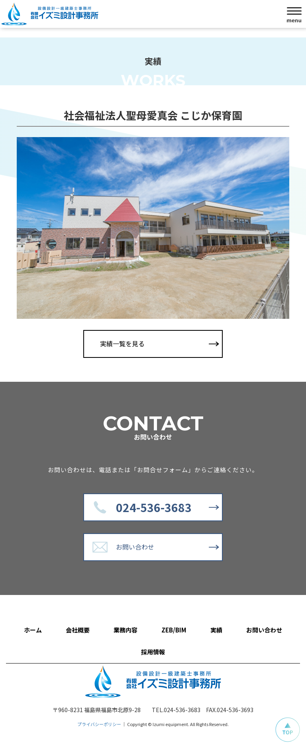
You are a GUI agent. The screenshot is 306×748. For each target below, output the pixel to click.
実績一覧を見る (122, 343)
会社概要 (78, 630)
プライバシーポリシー (99, 724)
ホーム (33, 630)
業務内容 (125, 630)
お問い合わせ (135, 547)
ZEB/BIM (173, 630)
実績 (216, 630)
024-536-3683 (154, 507)
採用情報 (153, 652)
